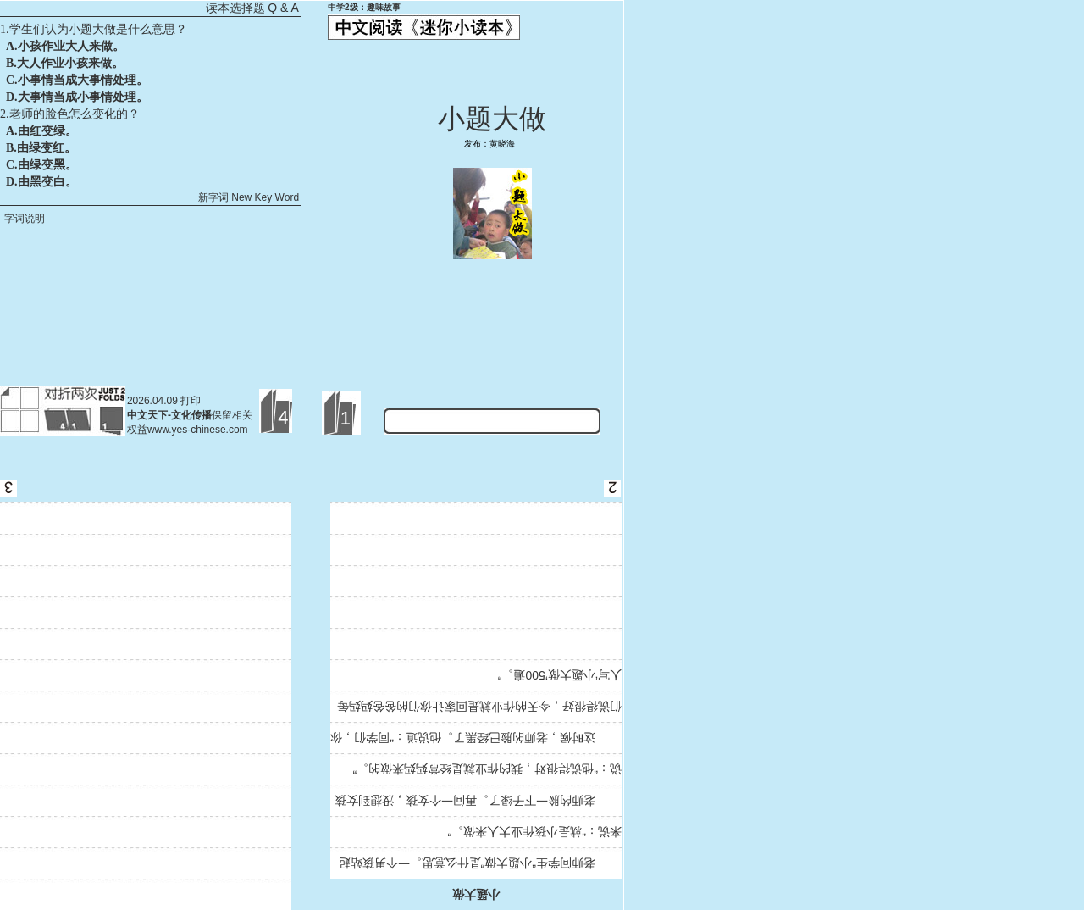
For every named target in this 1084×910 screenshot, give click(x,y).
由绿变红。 (46, 147)
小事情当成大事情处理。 (83, 80)
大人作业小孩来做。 (70, 63)
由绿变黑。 (47, 164)
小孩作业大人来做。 (71, 46)
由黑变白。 (47, 181)
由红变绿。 (47, 131)
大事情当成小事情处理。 (83, 97)
